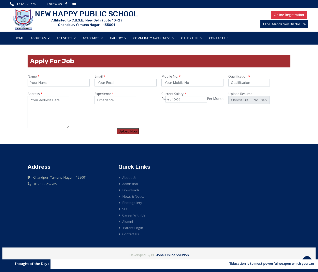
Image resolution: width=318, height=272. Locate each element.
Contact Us (218, 38)
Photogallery (132, 203)
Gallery (116, 38)
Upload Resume (240, 94)
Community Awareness (152, 38)
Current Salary (173, 94)
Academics (91, 38)
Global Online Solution (172, 255)
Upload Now (127, 131)
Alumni (127, 221)
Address (35, 94)
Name (33, 76)
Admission (130, 184)
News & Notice (133, 196)
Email (100, 76)
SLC (125, 209)
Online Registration (289, 15)
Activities (64, 38)
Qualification (239, 76)
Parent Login (132, 228)
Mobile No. (171, 76)
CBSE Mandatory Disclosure (284, 24)
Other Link (190, 38)
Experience (104, 94)
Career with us (133, 215)
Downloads (130, 190)
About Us (38, 38)
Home (19, 38)
